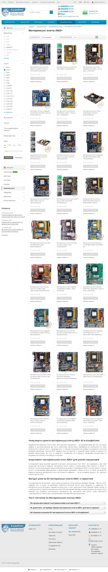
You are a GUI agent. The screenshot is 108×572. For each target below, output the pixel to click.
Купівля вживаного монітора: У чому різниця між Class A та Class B (13, 216)
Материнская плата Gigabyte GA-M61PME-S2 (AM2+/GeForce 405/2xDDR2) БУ (40, 333)
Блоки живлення (9, 201)
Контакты (52, 539)
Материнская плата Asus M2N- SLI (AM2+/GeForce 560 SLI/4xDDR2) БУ (67, 245)
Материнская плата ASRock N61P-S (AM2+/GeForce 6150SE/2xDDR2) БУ (39, 420)
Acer (6, 37)
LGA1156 (8, 101)
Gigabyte (8, 47)
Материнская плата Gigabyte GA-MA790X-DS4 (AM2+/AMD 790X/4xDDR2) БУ (66, 420)
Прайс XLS (32, 529)
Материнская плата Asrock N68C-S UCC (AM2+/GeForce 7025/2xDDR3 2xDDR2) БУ (39, 69)
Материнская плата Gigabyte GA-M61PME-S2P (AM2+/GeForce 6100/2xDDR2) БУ (40, 113)
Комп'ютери (9, 22)
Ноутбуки (38, 22)
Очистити (18, 158)
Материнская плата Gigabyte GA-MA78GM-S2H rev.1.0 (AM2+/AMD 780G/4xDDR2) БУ (93, 333)
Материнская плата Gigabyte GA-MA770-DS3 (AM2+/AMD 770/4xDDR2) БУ (93, 157)
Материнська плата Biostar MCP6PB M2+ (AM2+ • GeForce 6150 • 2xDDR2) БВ (66, 113)
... (104, 22)
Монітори (25, 22)
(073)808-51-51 (67, 11)
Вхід (86, 2)
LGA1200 (8, 104)
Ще (59, 2)
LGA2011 (8, 109)
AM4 (6, 78)
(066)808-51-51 (67, 9)
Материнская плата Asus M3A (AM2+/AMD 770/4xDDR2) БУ (67, 68)
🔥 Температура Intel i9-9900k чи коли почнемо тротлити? (12, 230)
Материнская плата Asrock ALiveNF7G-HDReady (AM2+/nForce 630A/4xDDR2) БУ (67, 376)
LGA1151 (8, 93)
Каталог (8, 167)
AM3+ (7, 75)
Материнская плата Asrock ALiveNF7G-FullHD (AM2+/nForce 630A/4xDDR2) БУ (67, 333)
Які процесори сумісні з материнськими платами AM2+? (55, 503)
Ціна (13, 141)
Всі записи (5, 235)
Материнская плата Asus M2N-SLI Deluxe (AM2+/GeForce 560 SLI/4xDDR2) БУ (40, 376)
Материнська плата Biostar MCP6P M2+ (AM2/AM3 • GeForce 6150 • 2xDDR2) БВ (93, 289)
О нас (51, 529)
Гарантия (52, 536)
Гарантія (35, 2)
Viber (62, 14)
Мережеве (95, 22)
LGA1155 (8, 99)
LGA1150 (8, 91)
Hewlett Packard (10, 50)
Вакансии (52, 549)
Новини (11, 2)
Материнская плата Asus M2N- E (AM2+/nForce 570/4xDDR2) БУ (94, 375)
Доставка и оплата (55, 532)
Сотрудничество (54, 546)
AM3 (6, 72)
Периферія (82, 22)
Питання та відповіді (47, 2)
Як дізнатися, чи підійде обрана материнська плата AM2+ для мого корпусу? (64, 508)
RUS (75, 2)
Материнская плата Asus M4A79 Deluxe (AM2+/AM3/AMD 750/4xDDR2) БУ (67, 201)
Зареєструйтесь (98, 2)
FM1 (6, 80)
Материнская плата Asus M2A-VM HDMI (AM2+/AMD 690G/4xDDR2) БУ (40, 245)
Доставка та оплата (23, 2)
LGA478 (8, 86)
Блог (4, 2)
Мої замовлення (74, 532)
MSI (6, 55)
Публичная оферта (55, 542)
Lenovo (7, 52)
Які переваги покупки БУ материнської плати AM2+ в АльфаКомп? (59, 512)
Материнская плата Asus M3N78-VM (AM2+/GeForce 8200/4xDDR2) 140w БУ (91, 201)
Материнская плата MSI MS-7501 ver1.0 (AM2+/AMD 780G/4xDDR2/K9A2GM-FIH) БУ (40, 289)
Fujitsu (7, 45)
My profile (72, 535)
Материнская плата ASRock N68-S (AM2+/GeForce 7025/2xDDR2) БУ (39, 201)
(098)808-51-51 (67, 6)
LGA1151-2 (9, 96)
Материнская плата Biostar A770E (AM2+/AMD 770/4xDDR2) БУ (93, 245)
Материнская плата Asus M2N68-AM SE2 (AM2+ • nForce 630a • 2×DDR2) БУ (92, 69)
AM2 (6, 67)
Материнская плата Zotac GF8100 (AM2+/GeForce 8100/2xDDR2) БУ (91, 113)
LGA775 (8, 88)
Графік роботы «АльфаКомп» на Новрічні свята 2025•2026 (12, 223)
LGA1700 (8, 106)
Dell (6, 42)
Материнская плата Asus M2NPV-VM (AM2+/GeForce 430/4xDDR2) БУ (38, 157)
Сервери (51, 22)
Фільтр (8, 28)
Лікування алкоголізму (28, 563)
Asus (6, 39)
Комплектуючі (66, 22)
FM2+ (7, 83)
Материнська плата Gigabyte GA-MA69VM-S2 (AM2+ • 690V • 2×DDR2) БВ (66, 289)
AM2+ (7, 70)
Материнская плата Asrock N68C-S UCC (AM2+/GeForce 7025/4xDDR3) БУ (66, 157)
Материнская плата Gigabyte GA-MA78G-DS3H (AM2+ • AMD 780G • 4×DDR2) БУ (93, 420)
